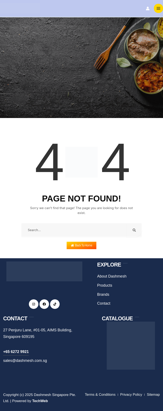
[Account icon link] (148, 9)
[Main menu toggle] (158, 9)
